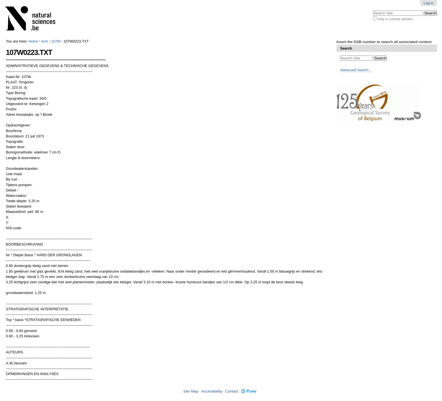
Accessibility (211, 391)
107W (55, 41)
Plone (249, 391)
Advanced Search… (356, 70)
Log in (429, 3)
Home (33, 41)
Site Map (190, 391)
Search (346, 48)
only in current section (395, 19)
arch (44, 41)
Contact (231, 391)
